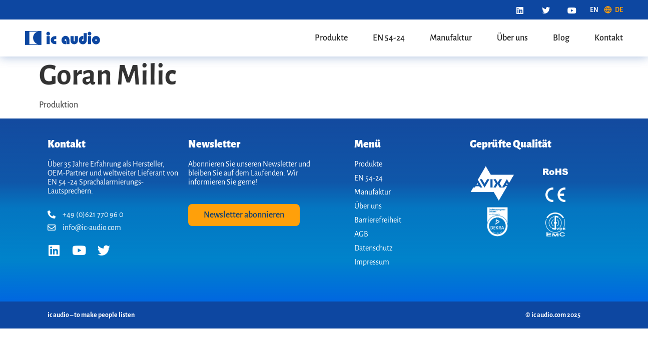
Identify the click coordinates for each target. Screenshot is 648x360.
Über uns (512, 38)
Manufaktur (451, 38)
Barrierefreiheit (377, 220)
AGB (361, 234)
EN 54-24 (389, 38)
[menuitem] (594, 10)
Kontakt (608, 38)
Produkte (331, 38)
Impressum (371, 262)
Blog (561, 38)
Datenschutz (373, 248)
